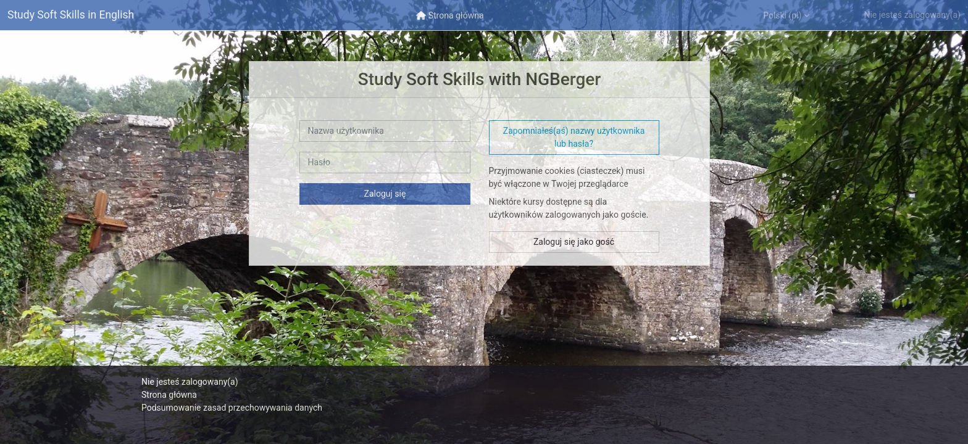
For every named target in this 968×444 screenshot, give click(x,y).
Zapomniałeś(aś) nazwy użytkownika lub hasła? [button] (574, 137)
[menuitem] (450, 15)
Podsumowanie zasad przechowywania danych (231, 408)
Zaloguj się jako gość (573, 242)
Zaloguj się (385, 194)
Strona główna (169, 395)
